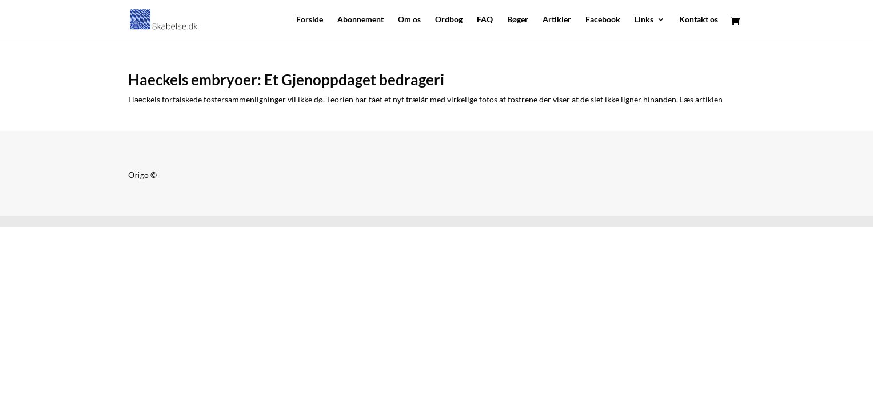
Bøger (517, 19)
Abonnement (360, 19)
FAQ (485, 19)
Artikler (557, 19)
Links (644, 19)
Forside (309, 19)
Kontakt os (698, 19)
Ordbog (449, 19)
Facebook (602, 19)
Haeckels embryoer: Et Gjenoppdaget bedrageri (286, 79)
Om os (409, 19)
